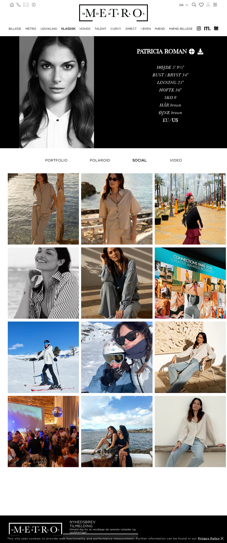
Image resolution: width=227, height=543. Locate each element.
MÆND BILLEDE (181, 28)
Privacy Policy (209, 538)
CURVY (115, 28)
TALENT (100, 28)
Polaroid (100, 160)
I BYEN (146, 28)
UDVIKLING (49, 28)
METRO (30, 28)
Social (139, 160)
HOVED (85, 28)
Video (176, 160)
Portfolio (56, 160)
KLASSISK (68, 28)
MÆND (160, 28)
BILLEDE (15, 28)
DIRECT (131, 28)
